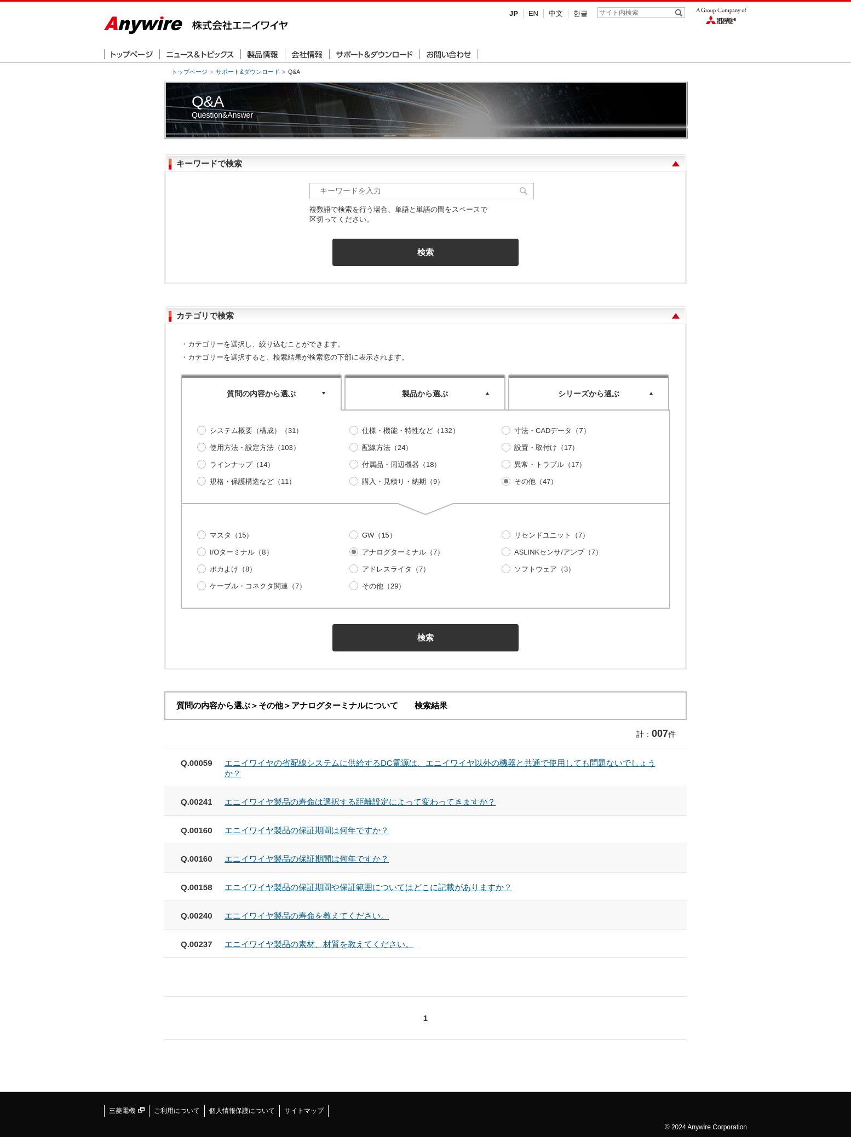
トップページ (189, 71)
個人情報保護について (242, 1111)
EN (533, 13)
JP (513, 13)
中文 (556, 13)
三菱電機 (127, 1111)
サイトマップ (304, 1111)
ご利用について (177, 1111)
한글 (580, 13)
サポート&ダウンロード (248, 71)
